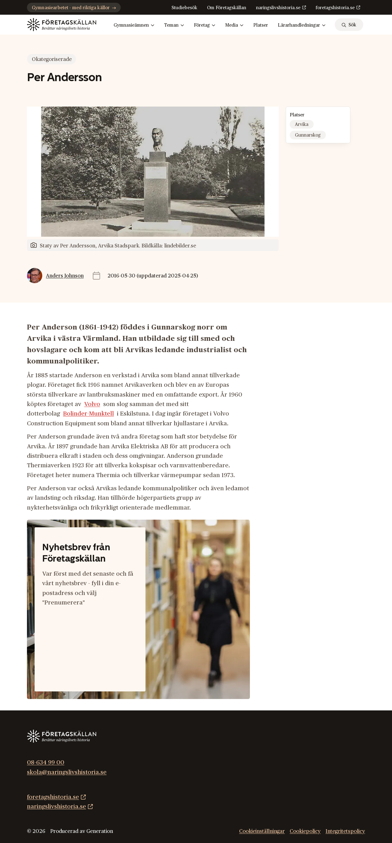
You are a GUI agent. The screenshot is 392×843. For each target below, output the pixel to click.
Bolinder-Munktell (88, 414)
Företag (204, 25)
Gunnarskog (308, 135)
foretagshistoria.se (335, 8)
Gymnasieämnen (134, 25)
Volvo (92, 404)
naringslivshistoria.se (278, 8)
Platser (260, 25)
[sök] (349, 25)
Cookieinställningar (262, 831)
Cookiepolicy (305, 831)
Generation (99, 831)
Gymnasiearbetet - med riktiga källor (74, 8)
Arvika (301, 124)
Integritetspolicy (345, 831)
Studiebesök (184, 8)
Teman (174, 25)
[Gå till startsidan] (61, 24)
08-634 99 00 (45, 762)
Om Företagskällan (226, 8)
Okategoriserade (52, 59)
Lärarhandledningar (302, 25)
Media (234, 25)
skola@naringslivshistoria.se (67, 772)
